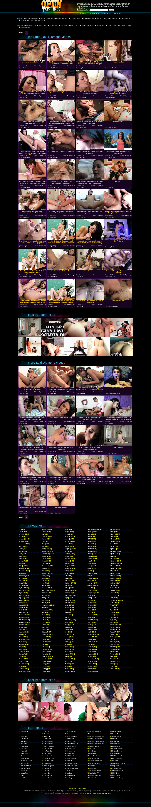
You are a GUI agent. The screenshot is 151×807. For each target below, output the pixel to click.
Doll (43, 607)
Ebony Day (47, 773)
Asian (20, 556)
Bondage (21, 625)
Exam (43, 627)
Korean (67, 637)
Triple (112, 615)
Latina (66, 647)
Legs (66, 651)
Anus (20, 551)
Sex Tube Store (48, 751)
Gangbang (68, 549)
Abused (21, 531)
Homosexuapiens (94, 763)
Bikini (20, 602)
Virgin (112, 639)
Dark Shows (47, 768)
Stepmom (113, 561)
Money (89, 546)
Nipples (89, 558)
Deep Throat (45, 590)
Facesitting (45, 634)
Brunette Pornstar (39, 20)
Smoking (113, 541)
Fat (43, 644)
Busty (20, 649)
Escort (44, 625)
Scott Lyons (100, 25)
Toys (111, 610)
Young (112, 669)
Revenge (90, 647)
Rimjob (89, 651)
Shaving (89, 669)
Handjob (67, 580)
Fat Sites (69, 773)
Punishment (91, 634)
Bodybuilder (22, 622)
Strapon (112, 566)
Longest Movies (106, 13)
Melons (89, 534)
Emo (43, 620)
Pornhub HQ (25, 751)
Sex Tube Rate (48, 748)
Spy (111, 556)
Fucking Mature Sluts (96, 739)
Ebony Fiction (48, 778)
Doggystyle (45, 605)
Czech (44, 580)
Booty (20, 629)
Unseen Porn (25, 763)
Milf (88, 539)
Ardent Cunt (24, 739)
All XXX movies (25, 734)
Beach (21, 583)
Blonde (21, 617)
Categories (117, 13)
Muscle (89, 554)
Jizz (66, 627)
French (67, 539)
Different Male (71, 775)
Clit (43, 534)
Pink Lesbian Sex (117, 756)
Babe (20, 566)
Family (44, 639)
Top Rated (83, 13)
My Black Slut (71, 748)
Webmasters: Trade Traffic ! (77, 789)
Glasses (67, 563)
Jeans (66, 622)
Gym (66, 576)
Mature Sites (116, 753)
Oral (88, 576)
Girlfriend (67, 558)
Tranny (112, 612)
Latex (66, 644)
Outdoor (89, 585)
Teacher (112, 590)
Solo (111, 544)
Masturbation (91, 529)
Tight (111, 602)
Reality (89, 639)
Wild (111, 659)
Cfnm (20, 666)
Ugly (111, 620)
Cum (43, 571)
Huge (66, 598)
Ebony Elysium (48, 775)
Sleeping (113, 539)
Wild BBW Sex (116, 768)
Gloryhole (67, 566)
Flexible (44, 671)
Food (66, 529)
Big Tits (21, 600)
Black (20, 610)
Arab (20, 554)
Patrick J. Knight (125, 25)
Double (44, 612)
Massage (67, 671)
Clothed (44, 539)
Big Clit (21, 593)
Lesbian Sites (93, 778)
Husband (67, 602)
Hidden (67, 588)
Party (89, 595)
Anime (21, 549)
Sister (112, 531)
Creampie (45, 566)
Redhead (90, 642)
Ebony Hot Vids (71, 731)
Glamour (67, 561)
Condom (44, 556)
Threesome (113, 600)
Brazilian (21, 632)
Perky (89, 600)
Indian (66, 605)
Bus (20, 647)
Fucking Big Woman (95, 731)
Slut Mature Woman (118, 763)
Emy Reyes (53, 25)
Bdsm (20, 580)
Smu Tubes (47, 753)
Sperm (112, 554)
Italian (66, 615)
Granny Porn (93, 753)
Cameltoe (22, 651)
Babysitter (22, 568)
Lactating (67, 639)
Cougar (44, 558)
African (21, 536)
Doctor (44, 602)
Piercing (89, 605)
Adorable (21, 534)
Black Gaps (47, 763)
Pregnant (90, 620)
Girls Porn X (116, 775)
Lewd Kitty (115, 741)
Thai (111, 598)
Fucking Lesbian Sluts (96, 734)
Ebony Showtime (72, 736)
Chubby (44, 529)
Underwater (114, 625)
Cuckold (44, 568)
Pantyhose (90, 593)
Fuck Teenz (93, 748)
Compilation (45, 554)
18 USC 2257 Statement (94, 793)
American (22, 544)
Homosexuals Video (95, 761)
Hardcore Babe (88, 18)
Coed (43, 546)
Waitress (113, 644)
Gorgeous (68, 568)
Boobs (21, 627)
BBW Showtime (71, 758)
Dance (44, 585)
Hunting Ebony (71, 746)
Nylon (89, 566)
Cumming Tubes (72, 763)
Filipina (44, 654)
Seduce (89, 664)
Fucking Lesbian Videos (96, 736)
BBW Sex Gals (71, 756)
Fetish (43, 651)
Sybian (112, 585)
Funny (66, 544)
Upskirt (112, 632)
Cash (20, 656)
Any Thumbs (25, 778)
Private (89, 625)
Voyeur (112, 642)
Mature (89, 531)
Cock (43, 544)
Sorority (112, 546)
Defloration (45, 593)
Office (89, 568)
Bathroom (22, 576)
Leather (67, 649)
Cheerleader (22, 671)
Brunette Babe (75, 18)
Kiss (66, 632)
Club (43, 541)
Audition (21, 561)
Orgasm (89, 578)
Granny (67, 571)
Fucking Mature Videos (96, 741)
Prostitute (90, 629)
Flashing (44, 669)
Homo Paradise (94, 758)
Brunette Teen (25, 20)
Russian (89, 654)
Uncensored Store (26, 761)
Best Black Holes (49, 761)
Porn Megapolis (117, 758)
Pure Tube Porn (48, 744)
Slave (112, 536)
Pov (88, 617)
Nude (89, 561)
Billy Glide (63, 25)
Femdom (44, 649)
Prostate (90, 627)
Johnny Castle (112, 25)
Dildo (43, 598)
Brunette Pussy (102, 18)
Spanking (113, 551)
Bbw (20, 578)
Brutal (20, 642)
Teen (111, 595)
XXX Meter (115, 773)
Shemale (90, 671)
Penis (89, 598)
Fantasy (44, 642)
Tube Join (24, 736)
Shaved (89, 666)
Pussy (89, 637)
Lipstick (67, 661)
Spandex (113, 549)
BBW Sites (70, 761)
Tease (112, 593)
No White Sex (71, 751)
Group (66, 573)
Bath (20, 573)
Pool (88, 612)
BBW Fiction (70, 753)
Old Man (90, 573)
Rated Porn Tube (49, 746)
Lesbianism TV (94, 773)
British (21, 637)
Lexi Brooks (74, 25)
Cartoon (21, 654)
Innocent (67, 607)
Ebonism (46, 770)
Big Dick (21, 598)
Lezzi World (116, 746)
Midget (89, 536)
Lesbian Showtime (95, 775)
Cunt (43, 576)
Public (89, 632)
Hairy (66, 578)
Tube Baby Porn (49, 756)
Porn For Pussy (118, 778)
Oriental (89, 583)
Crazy (43, 563)
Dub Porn (24, 744)
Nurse (89, 563)
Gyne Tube (47, 736)
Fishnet (44, 661)
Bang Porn (24, 741)
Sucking (112, 576)
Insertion (67, 610)
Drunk (43, 615)
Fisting (44, 664)
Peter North (42, 25)
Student (112, 573)
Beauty (21, 585)
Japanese (68, 620)
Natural (89, 556)
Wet (111, 651)
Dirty (43, 600)
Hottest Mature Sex (95, 770)
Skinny (112, 534)
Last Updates (94, 13)
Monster (89, 549)
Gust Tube (47, 734)
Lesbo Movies (116, 734)
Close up (44, 536)
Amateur (21, 539)
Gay (66, 551)
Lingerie (67, 659)
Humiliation (68, 600)
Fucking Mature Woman (96, 744)
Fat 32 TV (70, 770)
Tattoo (112, 588)
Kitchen (67, 634)
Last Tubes (24, 748)
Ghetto (67, 556)
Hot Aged (92, 766)
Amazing (21, 541)
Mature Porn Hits (117, 748)
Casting (21, 659)
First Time (45, 659)
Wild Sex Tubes (25, 768)
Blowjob (21, 620)
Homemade (68, 590)
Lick (66, 656)
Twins (112, 617)
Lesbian (67, 654)
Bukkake (21, 644)
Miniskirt (90, 541)
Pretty (89, 622)
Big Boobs (22, 590)
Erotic (43, 622)
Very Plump (115, 766)
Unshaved (113, 629)
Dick (43, 595)
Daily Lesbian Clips (72, 768)
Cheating (21, 669)
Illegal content (106, 793)
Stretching (113, 568)
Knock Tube (47, 739)
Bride (20, 634)
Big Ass (21, 588)
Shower (112, 529)
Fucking (67, 541)
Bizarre (21, 607)
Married (67, 669)
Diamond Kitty (31, 25)
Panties (89, 590)
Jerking (67, 625)
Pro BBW (115, 761)
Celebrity (21, 664)
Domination (45, 610)
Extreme (44, 632)
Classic (44, 531)
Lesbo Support (116, 736)
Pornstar (90, 615)
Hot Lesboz (93, 768)
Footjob (67, 531)
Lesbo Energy (116, 731)
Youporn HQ (24, 770)
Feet (43, 647)
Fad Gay (69, 778)
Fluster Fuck (24, 746)
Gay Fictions (93, 751)
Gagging (67, 546)
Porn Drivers (25, 753)
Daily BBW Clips (72, 766)
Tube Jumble (25, 758)
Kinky (66, 629)
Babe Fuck (113, 18)
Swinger (112, 583)
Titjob (112, 605)
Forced (67, 534)
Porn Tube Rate (48, 741)
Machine (67, 664)
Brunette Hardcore (47, 18)
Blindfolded (22, 615)
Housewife (68, 595)
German (67, 554)
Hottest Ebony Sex (72, 744)
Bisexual (21, 605)
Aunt (20, 563)
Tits (111, 607)
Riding (89, 649)
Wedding (113, 649)
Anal (20, 546)
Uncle (112, 622)
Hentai (67, 585)
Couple (44, 561)
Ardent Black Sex (49, 758)
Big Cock (21, 595)
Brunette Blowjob (31, 18)
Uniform (112, 627)
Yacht (112, 664)
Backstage (22, 571)
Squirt (112, 558)
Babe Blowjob (125, 18)
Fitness (44, 666)
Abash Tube (24, 773)
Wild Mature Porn (117, 770)
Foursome (68, 536)
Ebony (44, 617)
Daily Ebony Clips (49, 766)
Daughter (44, 588)
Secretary (90, 661)
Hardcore (67, 583)
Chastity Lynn (25, 27)
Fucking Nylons (94, 746)
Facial (43, 637)
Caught (21, 661)
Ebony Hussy (71, 734)
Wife (111, 656)
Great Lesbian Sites (95, 756)
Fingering (44, 656)
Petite (89, 602)
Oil (88, 571)
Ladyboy (67, 642)
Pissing (89, 607)
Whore (112, 654)
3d (19, 529)
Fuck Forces (24, 731)
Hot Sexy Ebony (72, 741)
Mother (89, 551)
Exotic (43, 629)
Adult (22, 775)
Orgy (89, 580)
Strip (111, 571)
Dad (43, 583)
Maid (66, 666)
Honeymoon (68, 593)
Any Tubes (47, 731)
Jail (66, 617)
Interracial (68, 612)
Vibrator (112, 634)
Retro (89, 644)
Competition (45, 551)
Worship (113, 661)
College (44, 549)
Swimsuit (113, 580)
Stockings (113, 563)
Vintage (112, 637)
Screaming (90, 659)
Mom (89, 544)
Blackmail (22, 612)
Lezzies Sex (116, 744)
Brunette (21, 639)
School (89, 656)
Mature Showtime (117, 751)
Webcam (113, 647)
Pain (88, 588)
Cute (43, 578)
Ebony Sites (70, 739)
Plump (89, 610)
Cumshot (44, 573)
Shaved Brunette (61, 18)
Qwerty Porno (25, 756)
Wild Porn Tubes (26, 766)
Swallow (113, 578)
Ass (20, 558)
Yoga (112, 666)
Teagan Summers (87, 25)
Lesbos (114, 739)
